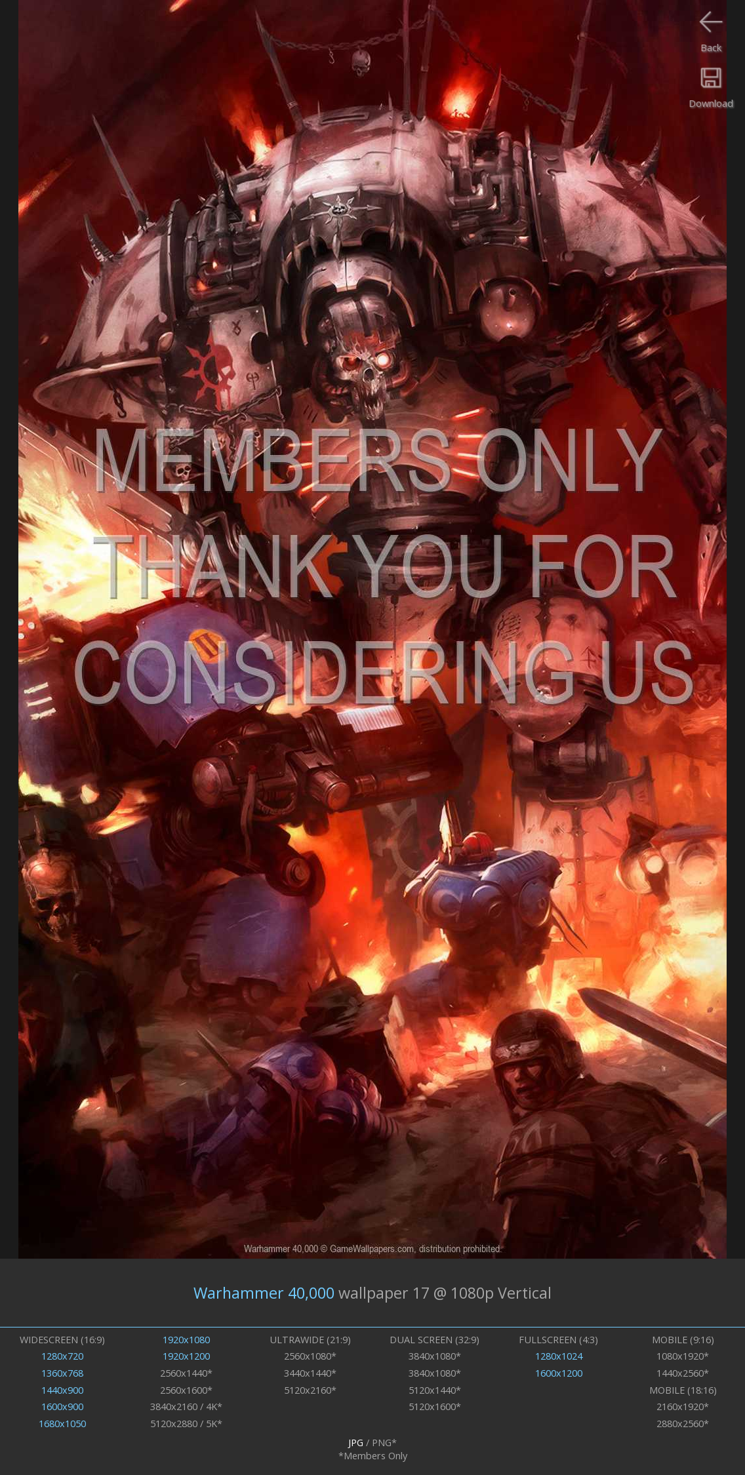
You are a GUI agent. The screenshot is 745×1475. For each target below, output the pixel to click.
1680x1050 (62, 1423)
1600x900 (62, 1406)
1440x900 (62, 1389)
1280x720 (62, 1355)
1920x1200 (186, 1355)
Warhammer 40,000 (263, 1292)
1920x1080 (186, 1339)
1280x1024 (558, 1355)
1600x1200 (558, 1372)
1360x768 (62, 1372)
